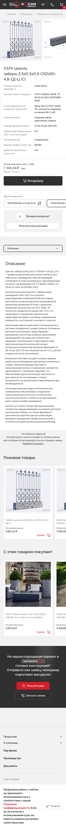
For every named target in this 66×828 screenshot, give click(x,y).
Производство (12, 758)
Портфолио (10, 750)
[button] (33, 686)
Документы (10, 766)
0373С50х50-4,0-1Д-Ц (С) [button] (25, 203)
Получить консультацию (33, 226)
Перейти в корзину (33, 443)
